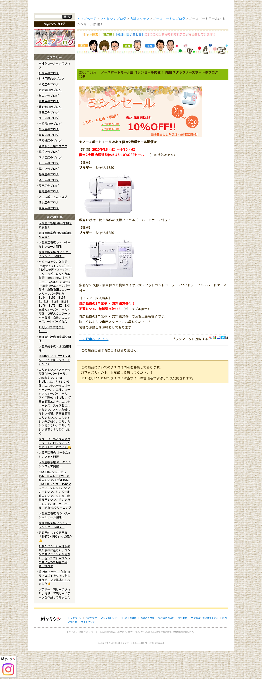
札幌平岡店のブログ (51, 106)
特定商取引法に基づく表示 (204, 645)
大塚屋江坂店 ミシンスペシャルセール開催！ (55, 543)
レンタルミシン (185, 34)
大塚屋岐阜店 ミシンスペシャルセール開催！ (55, 553)
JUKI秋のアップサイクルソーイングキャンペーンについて (55, 388)
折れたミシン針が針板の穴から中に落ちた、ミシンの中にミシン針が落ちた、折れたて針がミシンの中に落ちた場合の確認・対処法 (54, 584)
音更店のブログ (49, 219)
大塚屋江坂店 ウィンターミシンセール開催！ (55, 272)
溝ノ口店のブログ (50, 185)
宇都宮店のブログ (50, 151)
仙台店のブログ (49, 140)
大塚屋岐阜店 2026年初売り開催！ (55, 262)
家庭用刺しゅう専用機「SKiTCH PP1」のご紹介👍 (55, 564)
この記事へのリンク (93, 366)
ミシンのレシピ (109, 645)
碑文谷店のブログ (50, 168)
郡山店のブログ (49, 146)
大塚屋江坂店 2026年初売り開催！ (55, 253)
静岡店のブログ (49, 202)
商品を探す (77, 34)
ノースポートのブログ (53, 224)
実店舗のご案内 (212, 34)
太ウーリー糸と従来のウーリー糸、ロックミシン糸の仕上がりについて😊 (55, 471)
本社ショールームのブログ (54, 93)
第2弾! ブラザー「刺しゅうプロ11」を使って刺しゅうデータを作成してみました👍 (54, 605)
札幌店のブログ (49, 101)
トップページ (50, 34)
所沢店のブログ (49, 157)
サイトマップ (88, 649)
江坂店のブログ (49, 230)
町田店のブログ (49, 191)
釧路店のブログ (49, 112)
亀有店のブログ (49, 163)
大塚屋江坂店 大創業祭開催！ (55, 366)
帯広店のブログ (49, 123)
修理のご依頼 (158, 34)
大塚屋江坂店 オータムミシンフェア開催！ (55, 482)
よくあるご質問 (131, 34)
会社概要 (182, 645)
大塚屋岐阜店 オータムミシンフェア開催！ (55, 492)
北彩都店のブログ (50, 134)
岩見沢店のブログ (50, 118)
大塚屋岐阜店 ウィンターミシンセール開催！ (55, 282)
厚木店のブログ (49, 196)
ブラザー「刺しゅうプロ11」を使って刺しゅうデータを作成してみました (54, 621)
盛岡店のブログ (49, 236)
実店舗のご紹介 (166, 645)
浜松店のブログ (49, 207)
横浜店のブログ (49, 179)
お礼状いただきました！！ (51, 357)
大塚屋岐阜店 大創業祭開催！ (55, 376)
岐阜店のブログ (49, 213)
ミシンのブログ (104, 34)
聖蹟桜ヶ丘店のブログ (53, 174)
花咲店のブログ (49, 129)
